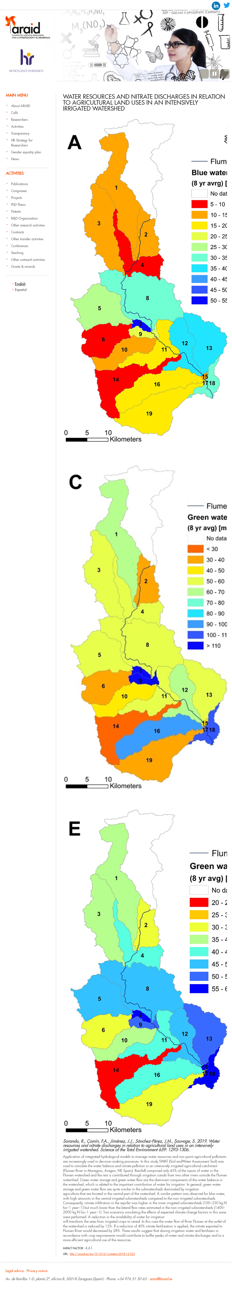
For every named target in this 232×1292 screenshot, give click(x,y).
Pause (214, 74)
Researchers (19, 119)
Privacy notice (37, 1271)
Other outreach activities (28, 260)
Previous (204, 74)
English (20, 284)
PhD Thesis (18, 204)
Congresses (19, 191)
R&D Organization (24, 218)
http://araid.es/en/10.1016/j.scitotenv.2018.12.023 (102, 1254)
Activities (17, 126)
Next (225, 74)
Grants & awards (23, 266)
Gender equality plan (26, 152)
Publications (19, 184)
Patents (16, 211)
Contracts (17, 232)
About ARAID (20, 106)
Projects (16, 198)
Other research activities (28, 225)
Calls (14, 113)
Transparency (20, 133)
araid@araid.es (161, 1279)
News (15, 159)
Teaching (17, 253)
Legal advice (14, 1271)
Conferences (19, 246)
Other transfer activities (27, 239)
